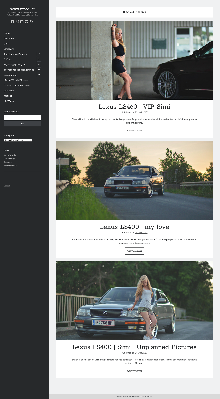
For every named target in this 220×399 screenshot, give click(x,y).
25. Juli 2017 (141, 112)
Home (7, 33)
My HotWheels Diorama (16, 80)
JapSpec (8, 95)
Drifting (8, 59)
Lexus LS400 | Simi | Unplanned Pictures (134, 300)
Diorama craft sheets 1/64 (17, 85)
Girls (6, 43)
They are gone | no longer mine (19, 69)
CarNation (9, 90)
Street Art (9, 48)
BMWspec (9, 100)
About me (9, 38)
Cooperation (10, 74)
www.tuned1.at (22, 9)
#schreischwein (10, 155)
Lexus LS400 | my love (134, 180)
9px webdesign (9, 158)
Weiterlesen (135, 131)
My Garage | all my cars (15, 64)
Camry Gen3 (8, 162)
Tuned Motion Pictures (15, 54)
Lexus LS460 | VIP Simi (134, 60)
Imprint (7, 186)
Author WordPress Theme (126, 396)
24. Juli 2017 (141, 352)
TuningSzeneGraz (10, 165)
